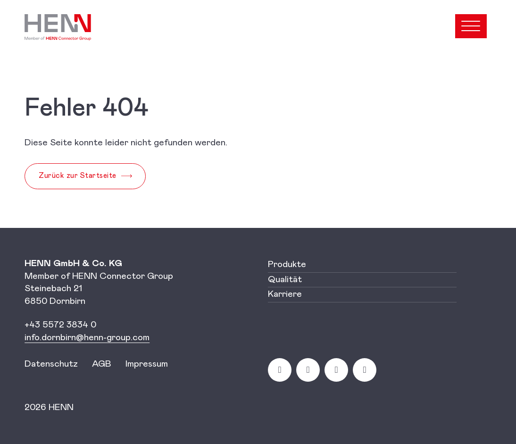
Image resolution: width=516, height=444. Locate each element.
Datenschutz (51, 364)
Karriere (285, 294)
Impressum (146, 364)
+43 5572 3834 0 (60, 324)
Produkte (287, 264)
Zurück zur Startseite (78, 175)
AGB (101, 364)
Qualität (285, 279)
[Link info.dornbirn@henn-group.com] (87, 337)
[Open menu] (471, 26)
